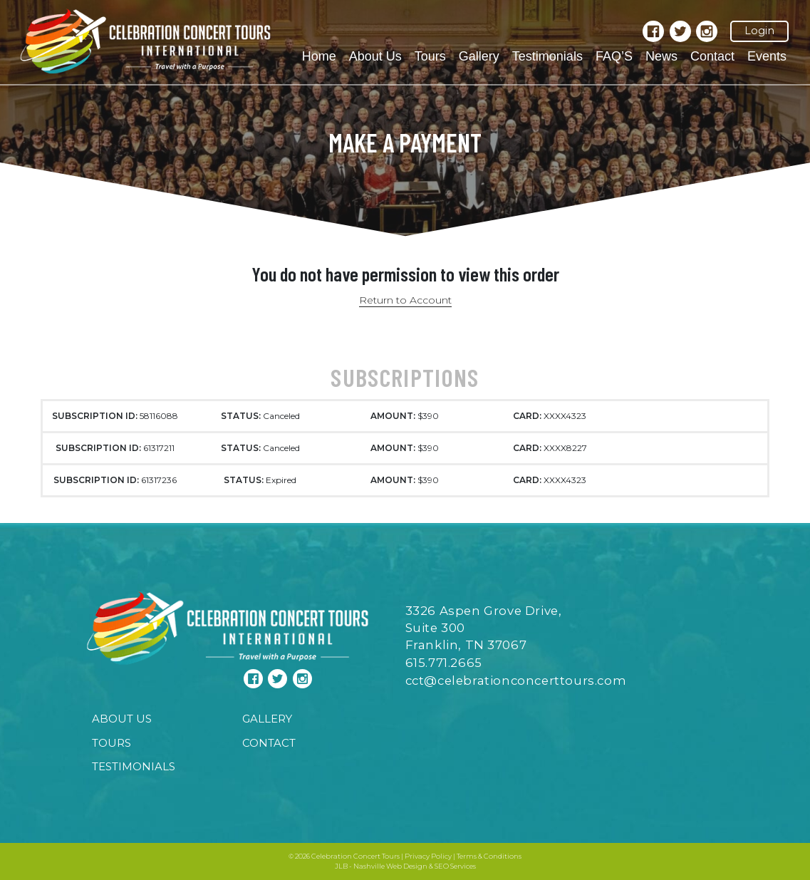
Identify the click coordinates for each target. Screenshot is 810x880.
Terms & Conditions (489, 856)
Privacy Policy (428, 856)
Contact (712, 56)
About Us (375, 56)
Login (759, 30)
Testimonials (547, 56)
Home (319, 56)
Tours (430, 56)
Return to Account (405, 300)
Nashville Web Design (390, 866)
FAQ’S (614, 56)
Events (766, 56)
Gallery (479, 56)
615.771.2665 (443, 663)
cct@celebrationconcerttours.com (516, 680)
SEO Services (455, 866)
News (661, 56)
